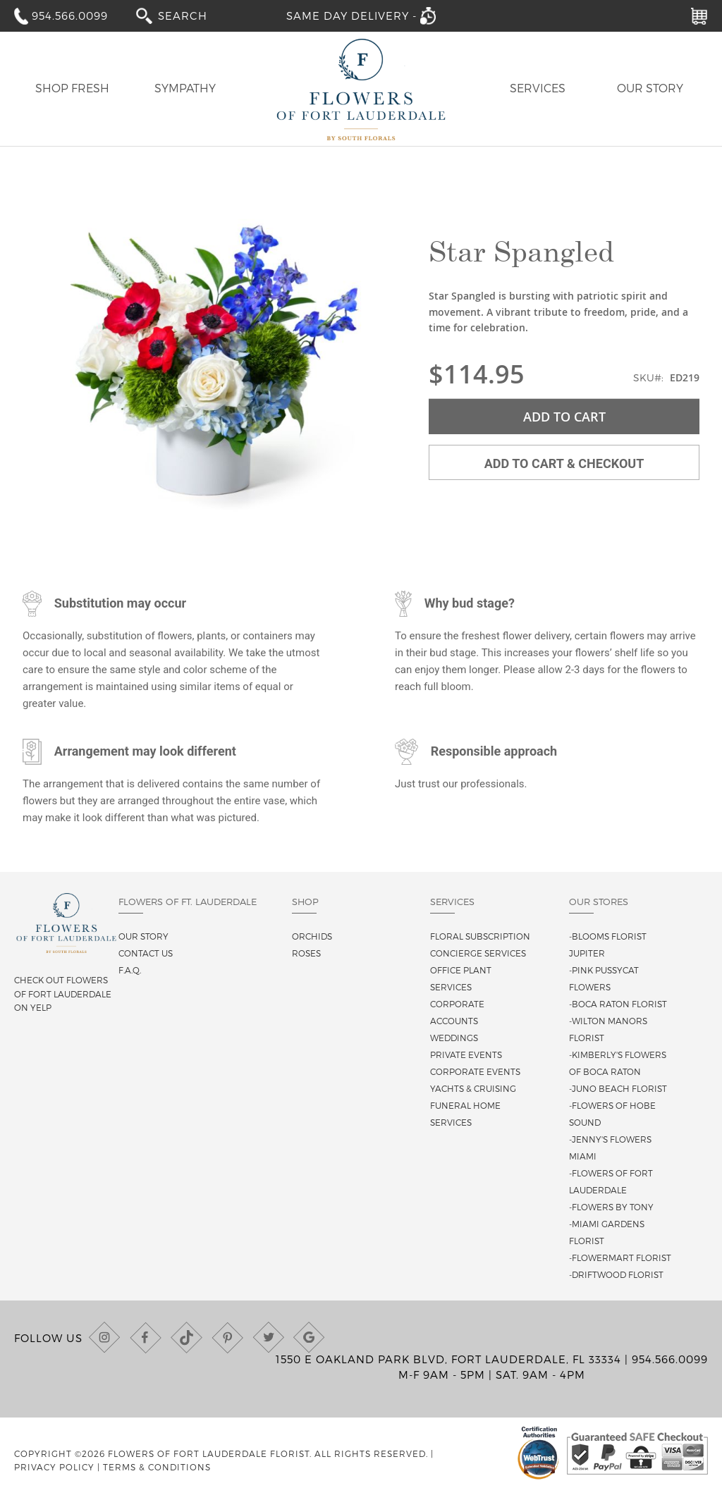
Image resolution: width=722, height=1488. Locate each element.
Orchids (312, 936)
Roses (306, 953)
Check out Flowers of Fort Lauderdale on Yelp (62, 993)
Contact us (145, 953)
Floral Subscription (480, 936)
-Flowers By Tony (611, 1207)
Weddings (454, 1038)
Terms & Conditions (157, 1467)
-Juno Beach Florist (618, 1088)
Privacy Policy (54, 1467)
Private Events (466, 1054)
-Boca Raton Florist (618, 1004)
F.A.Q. (129, 970)
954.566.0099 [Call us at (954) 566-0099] (670, 1359)
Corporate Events (475, 1071)
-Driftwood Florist (616, 1274)
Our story (143, 936)
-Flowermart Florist (620, 1257)
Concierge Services (478, 953)
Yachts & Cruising (473, 1088)
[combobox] (192, 15)
